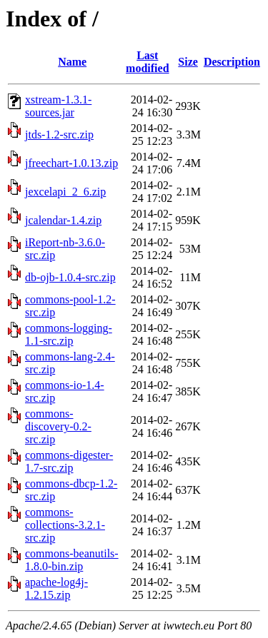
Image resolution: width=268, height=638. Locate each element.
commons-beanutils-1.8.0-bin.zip (72, 559)
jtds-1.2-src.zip (59, 134)
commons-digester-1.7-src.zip (69, 461)
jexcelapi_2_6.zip (65, 192)
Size (188, 62)
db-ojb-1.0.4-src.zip (70, 277)
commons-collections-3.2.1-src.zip (65, 525)
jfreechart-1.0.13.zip (71, 163)
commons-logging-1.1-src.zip (68, 334)
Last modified (147, 61)
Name (72, 62)
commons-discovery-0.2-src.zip (58, 426)
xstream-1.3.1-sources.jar (58, 105)
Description (232, 62)
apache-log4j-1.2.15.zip (56, 588)
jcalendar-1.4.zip (63, 220)
